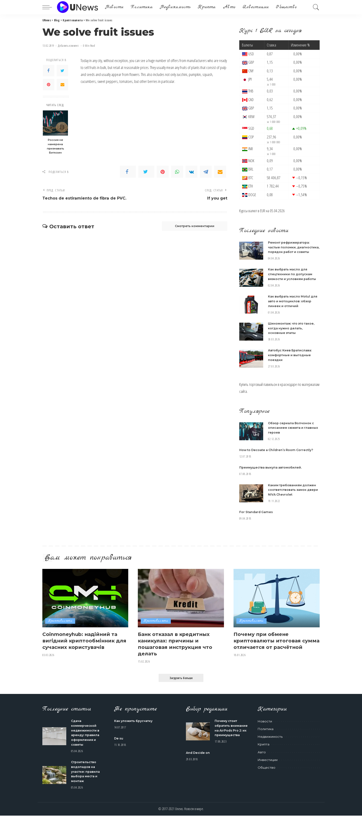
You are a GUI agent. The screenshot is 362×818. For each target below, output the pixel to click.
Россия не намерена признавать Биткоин (55, 146)
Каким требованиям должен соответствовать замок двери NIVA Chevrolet (293, 493)
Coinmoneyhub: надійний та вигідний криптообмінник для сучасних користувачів (81, 643)
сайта (243, 395)
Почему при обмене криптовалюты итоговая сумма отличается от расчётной (269, 646)
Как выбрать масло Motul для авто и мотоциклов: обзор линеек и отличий (294, 305)
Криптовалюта (60, 624)
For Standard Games (257, 515)
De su (119, 741)
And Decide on (198, 760)
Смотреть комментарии (192, 227)
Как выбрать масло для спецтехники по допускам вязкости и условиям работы (293, 278)
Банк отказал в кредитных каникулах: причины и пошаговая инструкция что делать (177, 646)
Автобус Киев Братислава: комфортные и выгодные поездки (291, 359)
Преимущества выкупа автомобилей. (271, 471)
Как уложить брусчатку (134, 724)
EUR (262, 210)
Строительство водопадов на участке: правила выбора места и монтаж (86, 774)
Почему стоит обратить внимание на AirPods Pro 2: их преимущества (229, 733)
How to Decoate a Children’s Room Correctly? (278, 453)
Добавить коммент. (68, 45)
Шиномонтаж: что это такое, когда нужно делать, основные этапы (292, 332)
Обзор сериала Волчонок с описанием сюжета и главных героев (291, 431)
